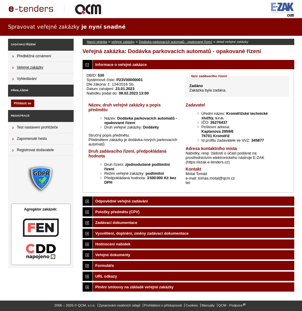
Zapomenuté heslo (32, 139)
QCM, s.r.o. (57, 9)
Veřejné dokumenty (112, 255)
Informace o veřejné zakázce (121, 64)
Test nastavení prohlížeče (37, 127)
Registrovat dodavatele (35, 150)
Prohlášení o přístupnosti (163, 305)
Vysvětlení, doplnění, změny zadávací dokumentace (142, 233)
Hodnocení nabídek (113, 244)
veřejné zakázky (122, 42)
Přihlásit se (22, 103)
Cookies (191, 305)
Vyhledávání (27, 79)
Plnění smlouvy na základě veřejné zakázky (134, 287)
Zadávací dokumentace (116, 222)
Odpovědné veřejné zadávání (121, 201)
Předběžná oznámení (34, 56)
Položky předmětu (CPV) (117, 212)
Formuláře (104, 265)
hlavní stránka (97, 42)
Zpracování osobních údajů (119, 305)
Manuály (208, 305)
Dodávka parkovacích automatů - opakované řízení (175, 42)
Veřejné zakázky (30, 67)
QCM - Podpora (230, 305)
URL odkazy (106, 276)
